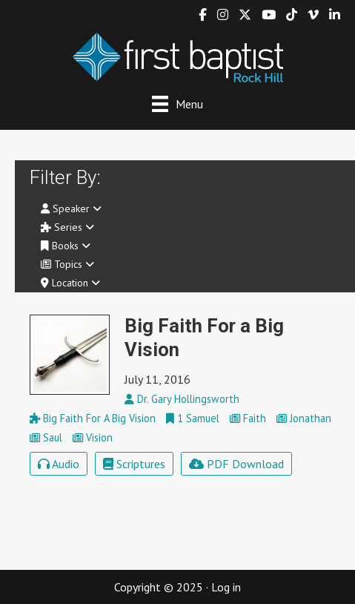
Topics (67, 264)
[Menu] (177, 103)
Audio (58, 463)
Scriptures (134, 463)
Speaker (71, 208)
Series (67, 227)
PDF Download (236, 463)
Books (65, 245)
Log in (226, 587)
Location (70, 282)
